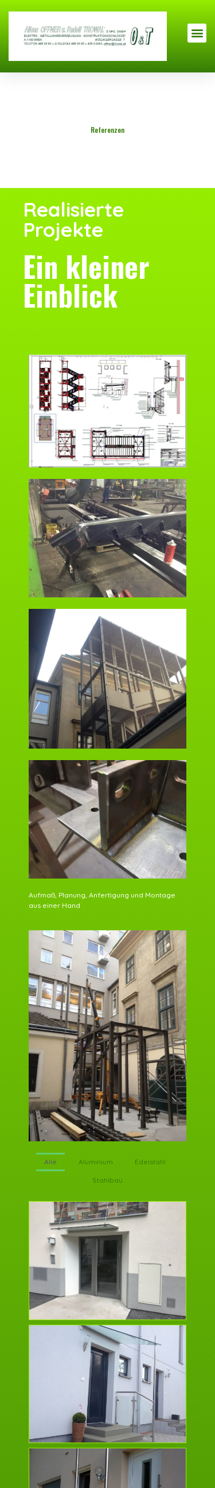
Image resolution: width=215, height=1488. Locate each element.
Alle (50, 1161)
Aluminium (96, 1161)
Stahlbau (107, 1180)
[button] (196, 33)
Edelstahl (150, 1161)
